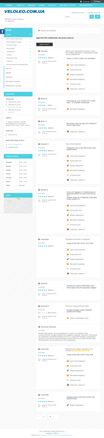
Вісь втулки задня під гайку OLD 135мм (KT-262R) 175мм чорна (82, 124)
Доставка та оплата (68, 5)
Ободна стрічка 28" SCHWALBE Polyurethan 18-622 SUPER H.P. (82, 198)
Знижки (42, 5)
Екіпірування (10, 51)
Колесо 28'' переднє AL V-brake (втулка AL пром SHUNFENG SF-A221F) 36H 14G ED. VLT (81, 193)
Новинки (31, 5)
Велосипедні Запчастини (14, 39)
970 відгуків (86, 1)
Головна (9, 5)
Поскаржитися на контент (48, 435)
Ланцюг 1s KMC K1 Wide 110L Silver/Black (81, 58)
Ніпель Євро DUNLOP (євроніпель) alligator (81, 288)
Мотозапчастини (11, 58)
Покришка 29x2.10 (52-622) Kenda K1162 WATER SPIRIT (81, 398)
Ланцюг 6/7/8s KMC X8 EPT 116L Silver (80, 243)
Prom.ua (62, 431)
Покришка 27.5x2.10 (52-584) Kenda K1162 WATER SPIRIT (81, 148)
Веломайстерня (86, 5)
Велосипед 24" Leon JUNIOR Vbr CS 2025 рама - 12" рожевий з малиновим (81, 101)
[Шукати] (91, 17)
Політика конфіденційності (65, 435)
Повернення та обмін (13, 86)
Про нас (9, 68)
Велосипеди (10, 48)
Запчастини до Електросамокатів (17, 64)
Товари (19, 5)
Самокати (9, 61)
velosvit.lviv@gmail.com (15, 144)
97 (50, 416)
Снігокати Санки (11, 45)
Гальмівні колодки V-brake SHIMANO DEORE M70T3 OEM (79, 311)
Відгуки (8, 73)
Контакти (52, 5)
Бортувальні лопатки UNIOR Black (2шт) (80, 286)
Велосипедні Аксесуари (14, 42)
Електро (9, 55)
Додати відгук (44, 44)
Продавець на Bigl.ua (52, 433)
